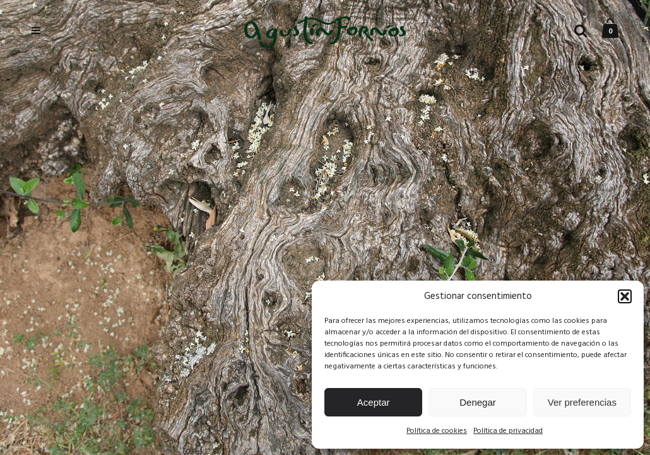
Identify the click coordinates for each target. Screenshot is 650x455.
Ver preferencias (582, 402)
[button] (624, 296)
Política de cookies (436, 431)
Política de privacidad (508, 431)
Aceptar (373, 402)
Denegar (477, 402)
